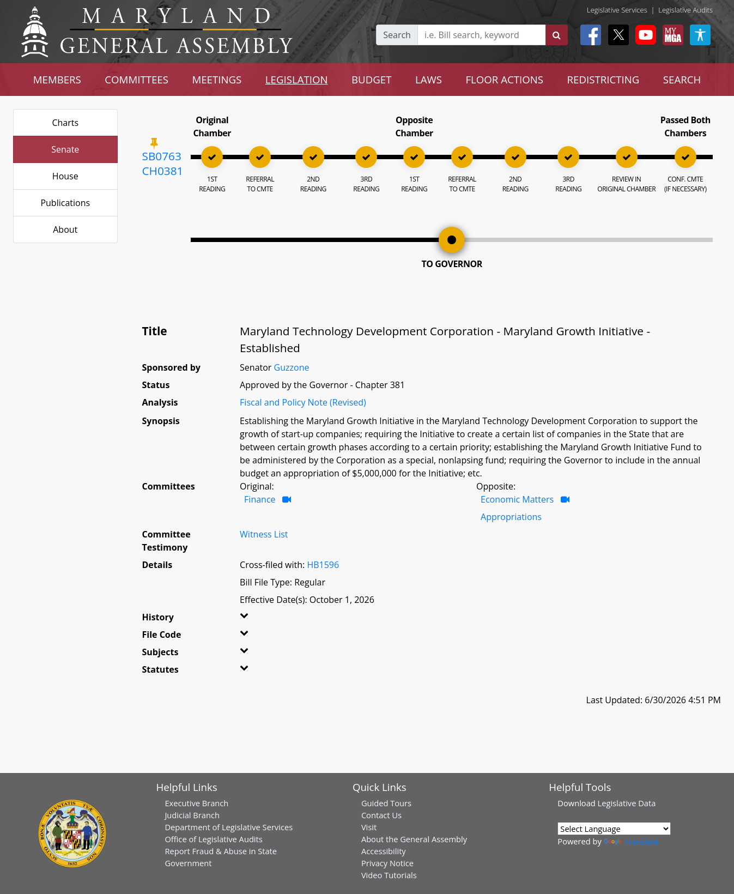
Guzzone (292, 367)
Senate (65, 149)
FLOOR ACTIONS (504, 79)
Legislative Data (627, 803)
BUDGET (371, 79)
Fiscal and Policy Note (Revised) (303, 402)
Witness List (264, 534)
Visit (369, 826)
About (65, 229)
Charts (65, 123)
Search (397, 35)
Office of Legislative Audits (213, 838)
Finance (259, 499)
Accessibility (383, 850)
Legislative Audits (685, 10)
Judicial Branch (192, 815)
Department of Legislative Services (229, 826)
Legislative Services (617, 10)
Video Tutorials (389, 874)
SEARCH (682, 79)
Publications (65, 203)
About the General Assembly (414, 838)
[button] (256, 619)
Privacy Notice (387, 862)
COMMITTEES (136, 79)
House (65, 176)
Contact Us (381, 815)
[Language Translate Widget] (614, 828)
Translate (631, 841)
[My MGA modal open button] (670, 35)
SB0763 (161, 156)
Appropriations (511, 517)
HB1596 (323, 565)
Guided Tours (386, 803)
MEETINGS (216, 79)
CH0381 (163, 170)
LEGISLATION (296, 79)
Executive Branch (196, 803)
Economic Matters (517, 499)
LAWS (428, 79)
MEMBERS (57, 79)
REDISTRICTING (603, 79)
